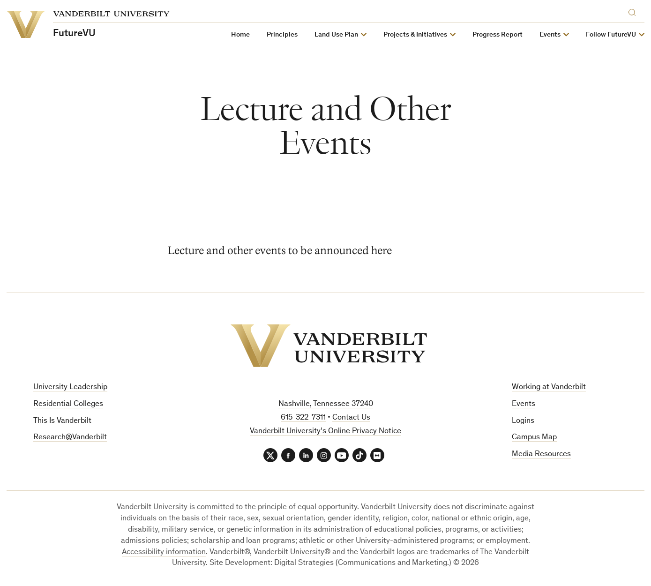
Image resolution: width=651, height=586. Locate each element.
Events (550, 34)
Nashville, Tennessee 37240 (325, 404)
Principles (282, 34)
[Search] (634, 11)
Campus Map (534, 438)
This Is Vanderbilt (62, 421)
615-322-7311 (303, 418)
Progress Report (497, 34)
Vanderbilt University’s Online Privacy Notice (325, 432)
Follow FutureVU (611, 34)
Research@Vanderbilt (70, 438)
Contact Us (351, 418)
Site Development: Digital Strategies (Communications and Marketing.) (330, 563)
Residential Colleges (68, 404)
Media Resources (541, 454)
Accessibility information (164, 552)
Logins (523, 421)
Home (240, 34)
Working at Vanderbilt (549, 387)
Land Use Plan (336, 34)
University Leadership (70, 387)
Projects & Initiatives (415, 34)
